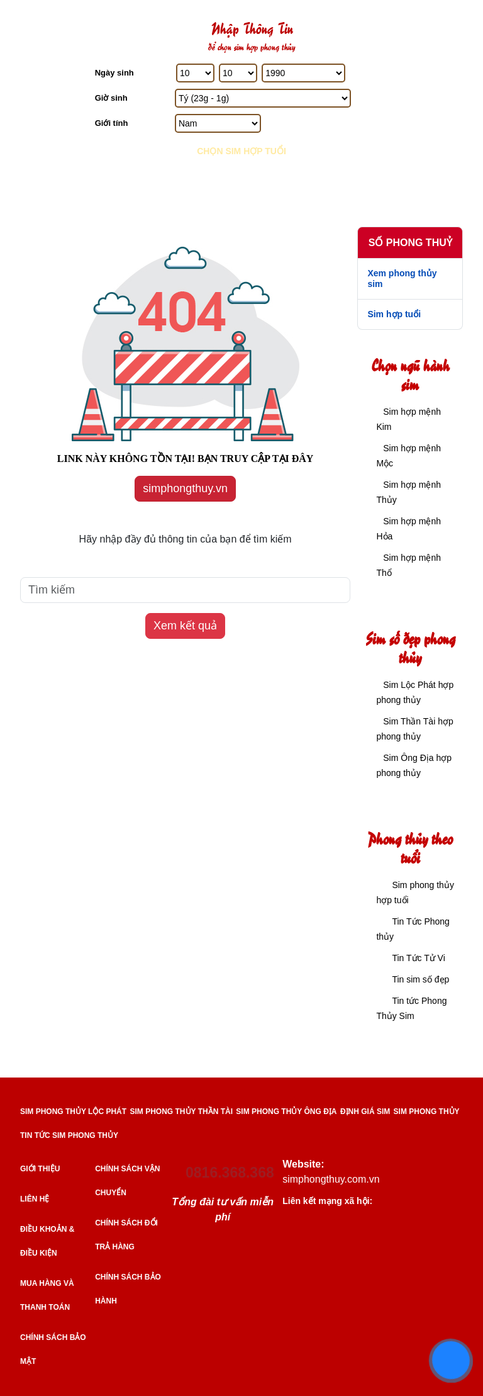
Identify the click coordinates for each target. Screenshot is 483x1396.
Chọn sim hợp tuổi (241, 151)
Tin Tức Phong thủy (413, 929)
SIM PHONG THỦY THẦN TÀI (181, 1111)
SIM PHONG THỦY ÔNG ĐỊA (286, 1111)
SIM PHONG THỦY (427, 1111)
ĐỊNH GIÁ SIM (365, 1111)
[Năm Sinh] (303, 73)
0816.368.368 (230, 1172)
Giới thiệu (40, 1168)
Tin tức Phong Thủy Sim (411, 1008)
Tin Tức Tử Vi (418, 958)
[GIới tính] (218, 123)
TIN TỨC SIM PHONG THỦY (69, 1135)
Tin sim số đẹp (420, 979)
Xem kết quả (185, 625)
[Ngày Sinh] (195, 73)
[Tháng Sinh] (238, 73)
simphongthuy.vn (185, 488)
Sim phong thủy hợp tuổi (415, 892)
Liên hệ (34, 1199)
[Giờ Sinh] (263, 98)
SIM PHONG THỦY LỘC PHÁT (73, 1111)
